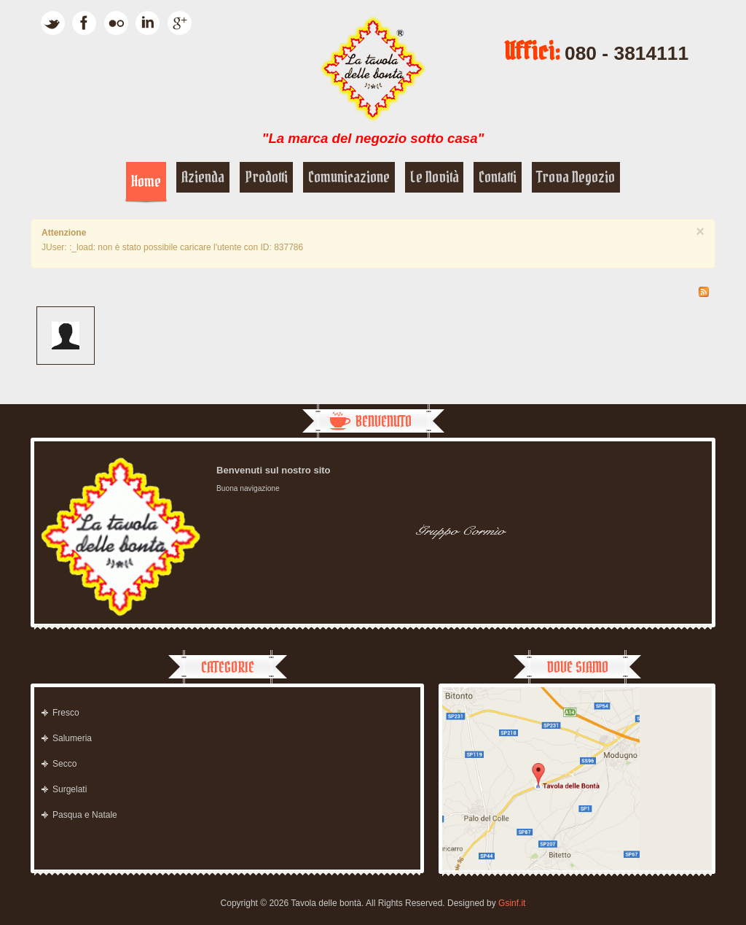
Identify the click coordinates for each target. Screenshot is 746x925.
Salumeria (72, 738)
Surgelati (69, 789)
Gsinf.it (511, 903)
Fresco (65, 713)
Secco (64, 764)
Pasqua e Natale (84, 815)
